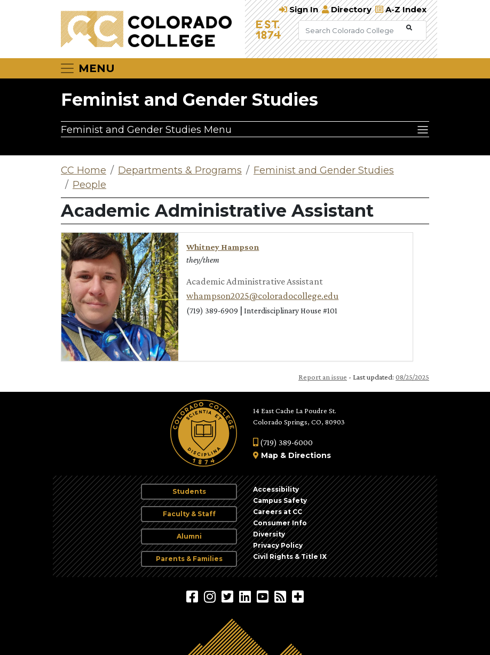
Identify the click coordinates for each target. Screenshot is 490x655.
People (89, 185)
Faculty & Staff (189, 514)
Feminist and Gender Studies (189, 99)
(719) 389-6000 (283, 442)
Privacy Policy (278, 545)
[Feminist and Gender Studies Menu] (245, 129)
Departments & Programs (180, 170)
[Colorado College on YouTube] (264, 596)
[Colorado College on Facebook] (193, 596)
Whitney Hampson (222, 246)
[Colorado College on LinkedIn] (246, 596)
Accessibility (276, 489)
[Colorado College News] (281, 596)
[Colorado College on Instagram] (211, 596)
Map (269, 455)
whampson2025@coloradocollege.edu (262, 295)
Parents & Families (189, 559)
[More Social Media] (297, 596)
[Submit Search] (409, 28)
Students (189, 491)
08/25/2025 (412, 377)
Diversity (269, 534)
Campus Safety (280, 500)
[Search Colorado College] (351, 30)
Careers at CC (277, 512)
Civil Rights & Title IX (290, 557)
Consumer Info (280, 523)
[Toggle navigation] (87, 68)
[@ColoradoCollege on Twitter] (229, 596)
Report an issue (322, 377)
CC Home (83, 170)
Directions (309, 455)
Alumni (189, 536)
